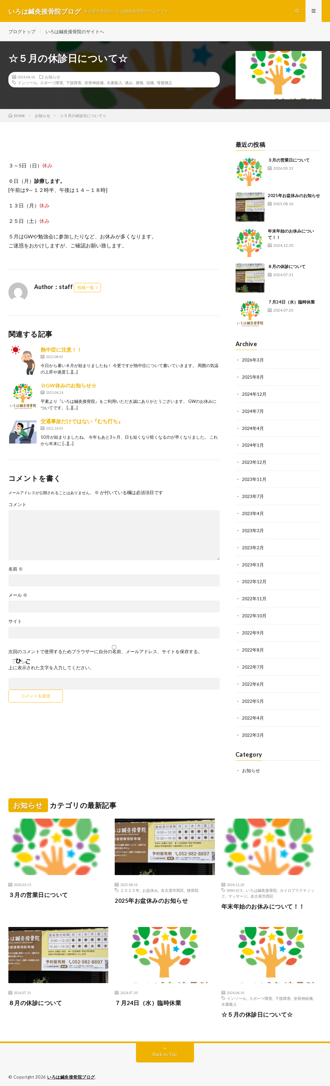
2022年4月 (253, 713)
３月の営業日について (289, 161)
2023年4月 (253, 511)
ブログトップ (21, 32)
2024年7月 (253, 411)
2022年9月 (253, 629)
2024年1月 (253, 444)
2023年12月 (254, 461)
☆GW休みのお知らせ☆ (68, 386)
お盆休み (150, 884)
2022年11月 (254, 595)
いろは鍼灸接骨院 (261, 884)
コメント (17, 505)
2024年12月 (254, 394)
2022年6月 (253, 679)
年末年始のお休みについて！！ (263, 900)
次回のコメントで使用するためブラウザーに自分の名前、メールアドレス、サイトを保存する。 (105, 652)
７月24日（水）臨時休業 (291, 302)
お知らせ (52, 78)
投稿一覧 (85, 288)
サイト (15, 622)
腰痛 (139, 83)
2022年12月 (254, 579)
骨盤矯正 (164, 83)
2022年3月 (253, 729)
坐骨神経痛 (94, 83)
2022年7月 (253, 662)
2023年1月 (253, 562)
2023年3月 (253, 528)
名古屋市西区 (172, 884)
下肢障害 (74, 83)
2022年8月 (253, 646)
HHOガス (235, 884)
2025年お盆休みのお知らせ (294, 196)
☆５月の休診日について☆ (257, 1008)
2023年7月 (253, 495)
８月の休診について (287, 267)
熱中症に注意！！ (61, 350)
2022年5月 (253, 696)
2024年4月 (253, 428)
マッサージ (238, 890)
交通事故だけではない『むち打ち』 (82, 422)
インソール (27, 83)
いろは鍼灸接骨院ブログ (71, 1071)
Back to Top (165, 1048)
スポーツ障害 (51, 83)
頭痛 (150, 83)
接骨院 (193, 884)
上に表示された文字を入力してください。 (51, 668)
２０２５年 (130, 884)
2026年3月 (253, 361)
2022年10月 (254, 612)
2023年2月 (253, 545)
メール (17, 596)
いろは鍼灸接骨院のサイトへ (74, 32)
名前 (15, 570)
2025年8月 (253, 377)
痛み (129, 83)
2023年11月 (254, 478)
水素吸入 (114, 83)
